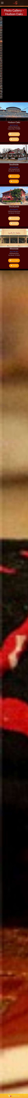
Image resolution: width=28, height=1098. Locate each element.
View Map (14, 911)
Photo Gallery (14, 906)
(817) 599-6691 (14, 897)
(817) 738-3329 (14, 1023)
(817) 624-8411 (14, 981)
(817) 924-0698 (14, 939)
